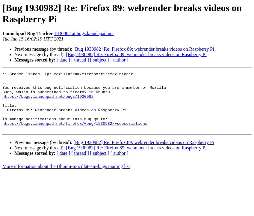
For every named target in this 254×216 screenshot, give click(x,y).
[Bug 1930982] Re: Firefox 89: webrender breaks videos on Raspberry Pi (143, 49)
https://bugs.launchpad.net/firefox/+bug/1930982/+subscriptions (74, 134)
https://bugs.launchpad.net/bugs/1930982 (47, 101)
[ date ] (63, 59)
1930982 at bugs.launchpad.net (84, 33)
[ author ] (119, 59)
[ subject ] (99, 59)
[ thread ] (80, 59)
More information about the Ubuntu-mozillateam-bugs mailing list (66, 178)
